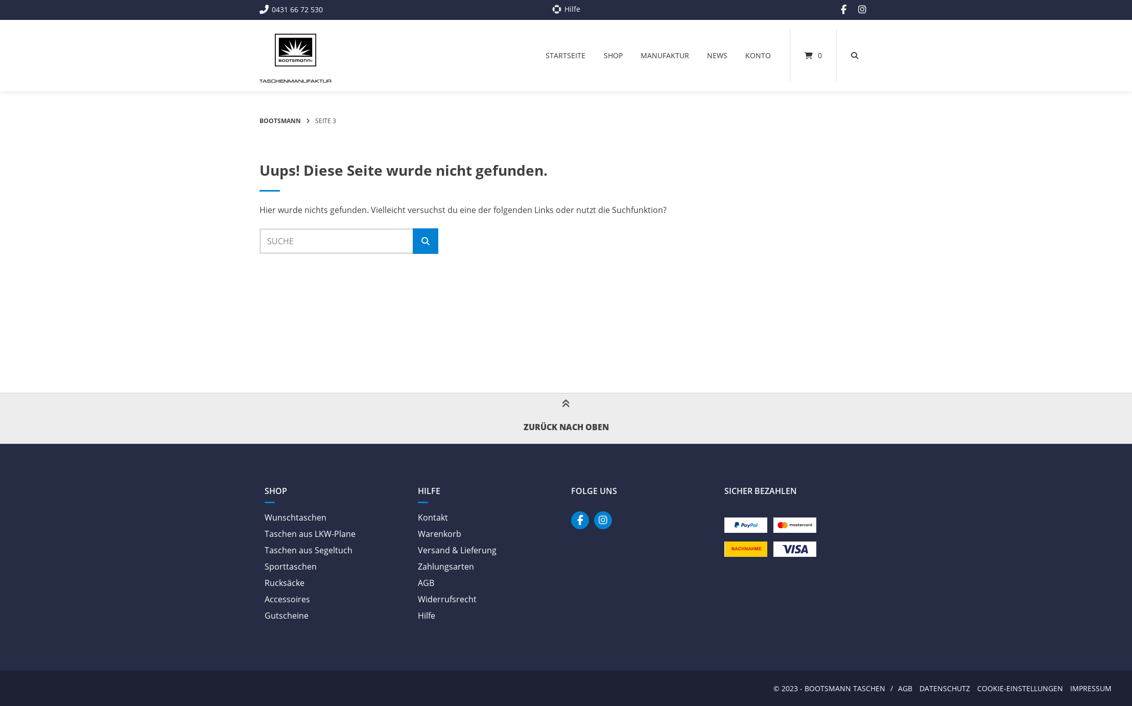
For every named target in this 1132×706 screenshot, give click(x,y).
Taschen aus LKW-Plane (310, 533)
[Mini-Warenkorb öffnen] (813, 56)
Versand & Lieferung (457, 550)
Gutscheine (287, 615)
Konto (758, 55)
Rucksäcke (284, 583)
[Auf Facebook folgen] (843, 10)
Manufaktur (665, 55)
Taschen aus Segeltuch (308, 550)
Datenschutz (944, 688)
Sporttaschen (291, 566)
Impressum (1091, 688)
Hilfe (426, 615)
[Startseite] (295, 50)
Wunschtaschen (295, 517)
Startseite (565, 55)
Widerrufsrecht (447, 599)
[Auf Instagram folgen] (862, 10)
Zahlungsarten (446, 566)
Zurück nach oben (566, 418)
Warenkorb (439, 533)
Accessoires (287, 599)
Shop (613, 55)
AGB (426, 583)
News (717, 55)
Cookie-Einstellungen (1020, 688)
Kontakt (433, 517)
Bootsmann (280, 120)
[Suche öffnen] (854, 56)
